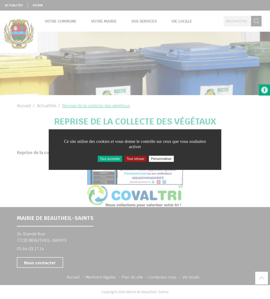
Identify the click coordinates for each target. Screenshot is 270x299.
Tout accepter (110, 158)
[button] (264, 90)
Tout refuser (135, 158)
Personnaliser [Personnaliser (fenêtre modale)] (161, 158)
